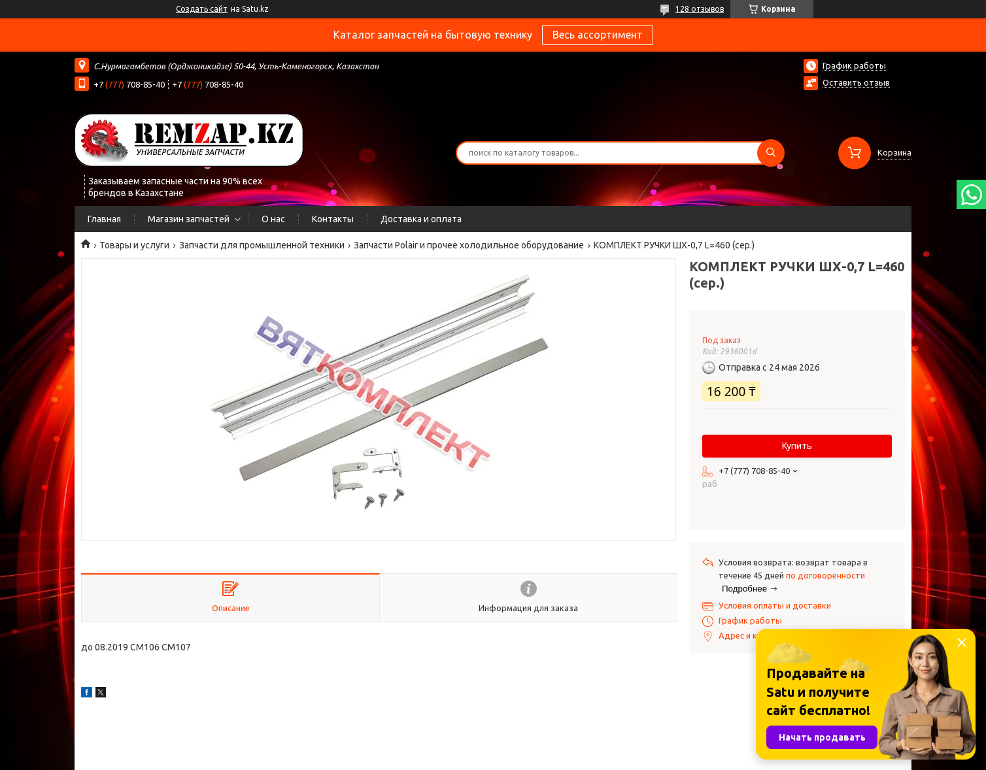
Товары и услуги (134, 245)
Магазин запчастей (189, 219)
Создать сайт (202, 9)
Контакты (333, 219)
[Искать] (771, 153)
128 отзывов (699, 9)
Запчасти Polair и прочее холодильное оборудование (469, 245)
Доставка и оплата (421, 219)
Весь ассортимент (597, 35)
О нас (273, 219)
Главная (104, 219)
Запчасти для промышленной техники (262, 245)
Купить (797, 446)
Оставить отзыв (856, 82)
